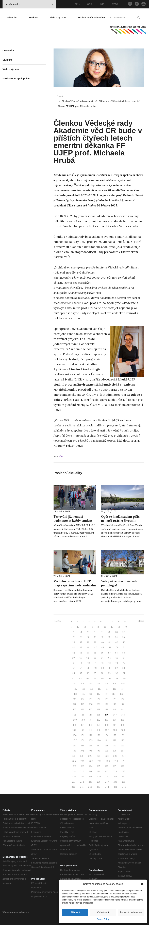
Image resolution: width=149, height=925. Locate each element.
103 (98, 683)
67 (124, 657)
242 (90, 786)
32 (102, 637)
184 (74, 745)
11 (71, 626)
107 (75, 688)
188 (106, 745)
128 (74, 704)
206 (82, 761)
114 (75, 694)
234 (82, 781)
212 (74, 766)
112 (114, 688)
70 (88, 663)
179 (91, 740)
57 (109, 652)
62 (87, 657)
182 (114, 740)
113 (122, 688)
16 (105, 626)
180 (99, 740)
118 (106, 694)
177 (75, 740)
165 (90, 730)
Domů (60, 96)
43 (124, 642)
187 (98, 745)
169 (123, 730)
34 (116, 637)
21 (81, 632)
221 (90, 771)
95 (95, 678)
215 (98, 766)
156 (74, 725)
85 (81, 673)
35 (123, 637)
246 (124, 786)
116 (90, 694)
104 (106, 683)
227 (82, 776)
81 (110, 668)
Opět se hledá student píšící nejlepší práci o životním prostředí (120, 520)
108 (83, 688)
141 (122, 709)
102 (90, 683)
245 (115, 786)
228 (90, 776)
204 (124, 756)
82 (116, 668)
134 (122, 704)
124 (98, 699)
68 (74, 663)
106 (123, 683)
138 (98, 709)
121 (74, 699)
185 (82, 745)
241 (82, 786)
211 (124, 761)
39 (95, 642)
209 (108, 761)
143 (82, 714)
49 (110, 647)
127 (122, 699)
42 (116, 642)
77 (81, 668)
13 (85, 626)
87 (95, 673)
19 (126, 626)
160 (107, 725)
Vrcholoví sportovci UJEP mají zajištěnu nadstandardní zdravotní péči (75, 585)
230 (107, 776)
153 (106, 719)
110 (99, 688)
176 (122, 735)
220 (82, 771)
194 (98, 750)
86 (88, 673)
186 (90, 745)
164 (82, 730)
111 (107, 688)
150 (83, 719)
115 (83, 694)
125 (106, 699)
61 (80, 657)
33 (109, 637)
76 (74, 668)
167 (107, 730)
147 (115, 714)
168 (115, 730)
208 (99, 761)
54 (88, 652)
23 (95, 632)
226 (74, 776)
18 (119, 626)
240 (73, 786)
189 (114, 745)
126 (114, 699)
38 (88, 642)
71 (95, 663)
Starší (141, 621)
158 (90, 725)
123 (90, 699)
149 (75, 719)
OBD (89, 4)
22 (88, 632)
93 (80, 678)
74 (116, 663)
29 (81, 637)
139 (106, 709)
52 (74, 652)
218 (122, 766)
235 (90, 781)
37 (81, 642)
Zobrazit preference (131, 912)
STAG (115, 4)
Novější (57, 621)
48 (102, 647)
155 (122, 719)
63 (95, 657)
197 (123, 750)
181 (106, 740)
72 (102, 663)
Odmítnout (103, 912)
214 (90, 766)
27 (123, 632)
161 (114, 725)
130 (91, 704)
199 (82, 756)
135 (74, 709)
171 (82, 735)
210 (116, 761)
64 (102, 657)
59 (123, 652)
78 (88, 668)
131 (98, 704)
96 (102, 678)
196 (115, 750)
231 (115, 776)
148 (123, 714)
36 (73, 642)
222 (98, 771)
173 (98, 735)
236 (99, 781)
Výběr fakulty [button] (29, 4)
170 (75, 735)
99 (124, 678)
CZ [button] (77, 4)
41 (109, 642)
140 (115, 709)
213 (82, 766)
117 (98, 694)
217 (114, 766)
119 (113, 694)
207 (91, 761)
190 (122, 745)
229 (99, 776)
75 (124, 663)
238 (115, 781)
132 (106, 704)
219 (74, 771)
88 (102, 673)
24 (102, 632)
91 (124, 673)
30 (88, 637)
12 (78, 626)
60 (73, 657)
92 (73, 678)
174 (106, 735)
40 (102, 642)
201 (98, 756)
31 (95, 637)
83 (123, 668)
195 (106, 750)
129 (83, 704)
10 (125, 621)
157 (82, 725)
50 (117, 647)
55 (95, 652)
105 (115, 683)
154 (114, 719)
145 (98, 714)
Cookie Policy (103, 919)
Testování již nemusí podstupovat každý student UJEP (73, 520)
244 (107, 786)
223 (106, 771)
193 (90, 750)
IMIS (102, 4)
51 (124, 647)
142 (74, 714)
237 (107, 781)
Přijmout (75, 912)
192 (82, 750)
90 (116, 673)
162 (122, 725)
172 (90, 735)
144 (90, 714)
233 (73, 781)
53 (81, 652)
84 (73, 673)
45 (80, 647)
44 (73, 647)
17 (112, 626)
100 (74, 683)
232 (123, 776)
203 (115, 756)
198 (73, 756)
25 (109, 632)
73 (109, 663)
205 (74, 761)
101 (82, 683)
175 (114, 735)
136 (82, 709)
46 (88, 647)
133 (114, 704)
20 (74, 632)
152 (98, 719)
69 (81, 663)
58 (116, 652)
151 (91, 719)
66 (116, 657)
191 (74, 750)
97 (109, 678)
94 (87, 678)
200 (90, 756)
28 (74, 637)
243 (98, 786)
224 (115, 771)
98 (117, 678)
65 (109, 657)
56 (102, 652)
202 (107, 756)
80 (102, 668)
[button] (142, 884)
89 (109, 673)
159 (98, 725)
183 (122, 740)
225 (123, 771)
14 (92, 626)
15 (98, 626)
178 (83, 740)
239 (123, 781)
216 (106, 766)
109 (91, 688)
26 (116, 632)
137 (90, 709)
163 (74, 730)
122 (82, 699)
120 (121, 694)
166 (99, 730)
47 (95, 647)
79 (95, 668)
